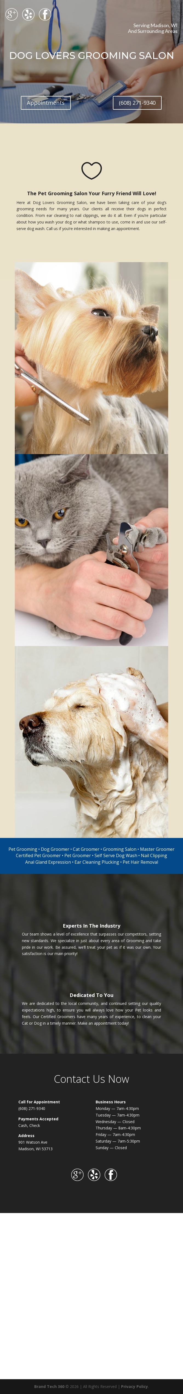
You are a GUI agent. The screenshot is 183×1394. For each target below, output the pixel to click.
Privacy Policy (134, 1386)
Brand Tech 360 (49, 1386)
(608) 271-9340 (137, 102)
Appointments (46, 102)
